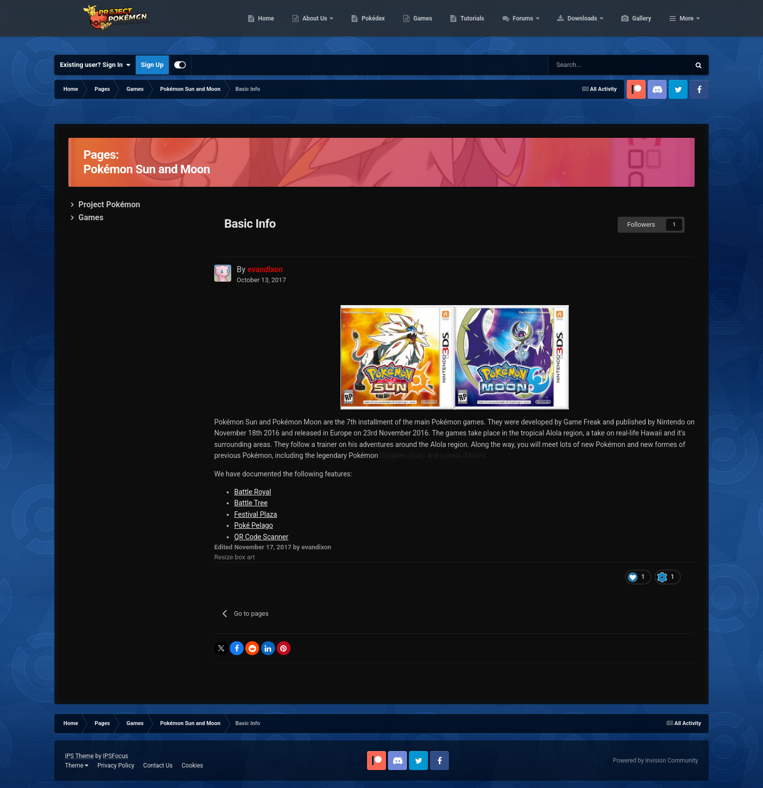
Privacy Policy (115, 765)
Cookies (192, 765)
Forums (571, 24)
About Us (363, 24)
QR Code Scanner (261, 537)
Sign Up (152, 64)
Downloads (630, 24)
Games (470, 24)
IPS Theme (79, 756)
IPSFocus (115, 756)
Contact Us (158, 765)
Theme (76, 765)
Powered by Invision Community (655, 760)
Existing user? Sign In (95, 64)
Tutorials (519, 24)
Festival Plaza (255, 514)
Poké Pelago (253, 525)
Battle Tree (251, 503)
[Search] (595, 64)
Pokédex (420, 24)
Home (313, 24)
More (686, 24)
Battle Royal (252, 492)
